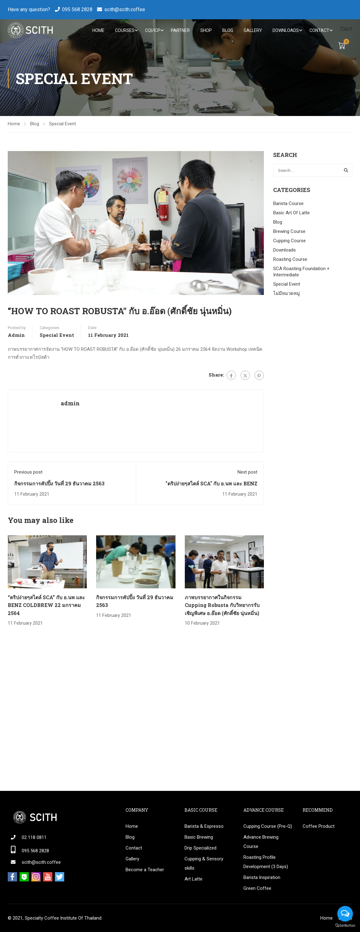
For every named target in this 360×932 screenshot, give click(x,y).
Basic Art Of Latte (291, 213)
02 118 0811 (34, 837)
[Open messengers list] (345, 913)
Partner (180, 30)
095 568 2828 (77, 9)
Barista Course (288, 204)
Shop (206, 30)
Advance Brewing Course (260, 841)
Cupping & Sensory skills (203, 863)
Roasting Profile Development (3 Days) (265, 861)
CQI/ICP (152, 30)
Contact (319, 30)
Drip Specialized (200, 848)
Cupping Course (289, 241)
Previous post (28, 472)
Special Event (62, 124)
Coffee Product (319, 826)
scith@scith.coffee (124, 9)
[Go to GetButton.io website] (345, 926)
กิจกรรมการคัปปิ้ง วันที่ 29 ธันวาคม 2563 (59, 484)
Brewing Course (289, 232)
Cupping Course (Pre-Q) (267, 826)
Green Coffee (257, 888)
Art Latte (193, 879)
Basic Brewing (198, 837)
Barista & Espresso (204, 826)
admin (16, 335)
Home (98, 30)
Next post (247, 472)
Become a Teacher (145, 869)
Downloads (286, 30)
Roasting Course (290, 260)
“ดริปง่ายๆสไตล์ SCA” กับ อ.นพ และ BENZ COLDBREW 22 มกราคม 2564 (46, 605)
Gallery (253, 30)
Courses (125, 30)
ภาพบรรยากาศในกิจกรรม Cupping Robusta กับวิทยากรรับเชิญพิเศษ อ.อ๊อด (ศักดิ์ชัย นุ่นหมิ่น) (222, 605)
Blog (227, 30)
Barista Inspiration (261, 877)
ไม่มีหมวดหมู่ (286, 294)
